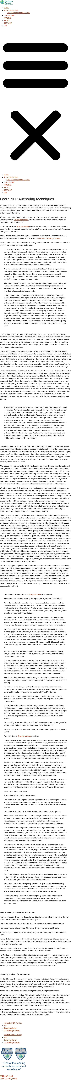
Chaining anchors (24, 736)
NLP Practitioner (23, 226)
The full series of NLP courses (18, 13)
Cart (5, 26)
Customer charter (10, 1028)
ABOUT (6, 20)
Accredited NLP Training (13, 1023)
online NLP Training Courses (49, 238)
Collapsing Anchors (21, 220)
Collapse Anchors (34, 594)
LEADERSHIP (9, 15)
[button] (35, 100)
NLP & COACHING (11, 10)
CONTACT (8, 23)
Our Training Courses (12, 1031)
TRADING (7, 18)
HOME (6, 8)
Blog (5, 1025)
